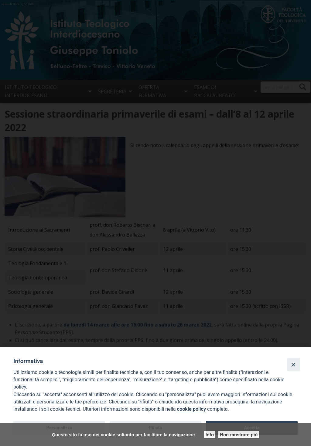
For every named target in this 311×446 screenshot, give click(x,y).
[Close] (293, 364)
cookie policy (191, 409)
